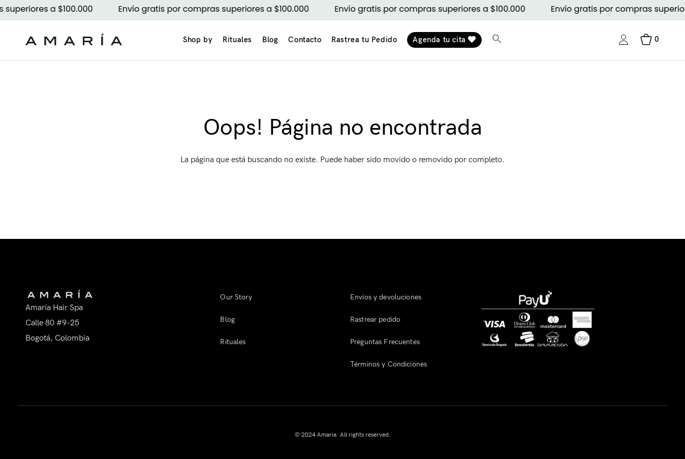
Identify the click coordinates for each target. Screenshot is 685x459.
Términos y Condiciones (388, 364)
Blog (270, 39)
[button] (497, 40)
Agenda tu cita (444, 39)
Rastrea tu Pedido (364, 39)
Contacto (304, 39)
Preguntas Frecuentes (385, 342)
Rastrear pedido (375, 319)
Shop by (197, 39)
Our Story (236, 297)
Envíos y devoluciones (385, 297)
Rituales (237, 39)
